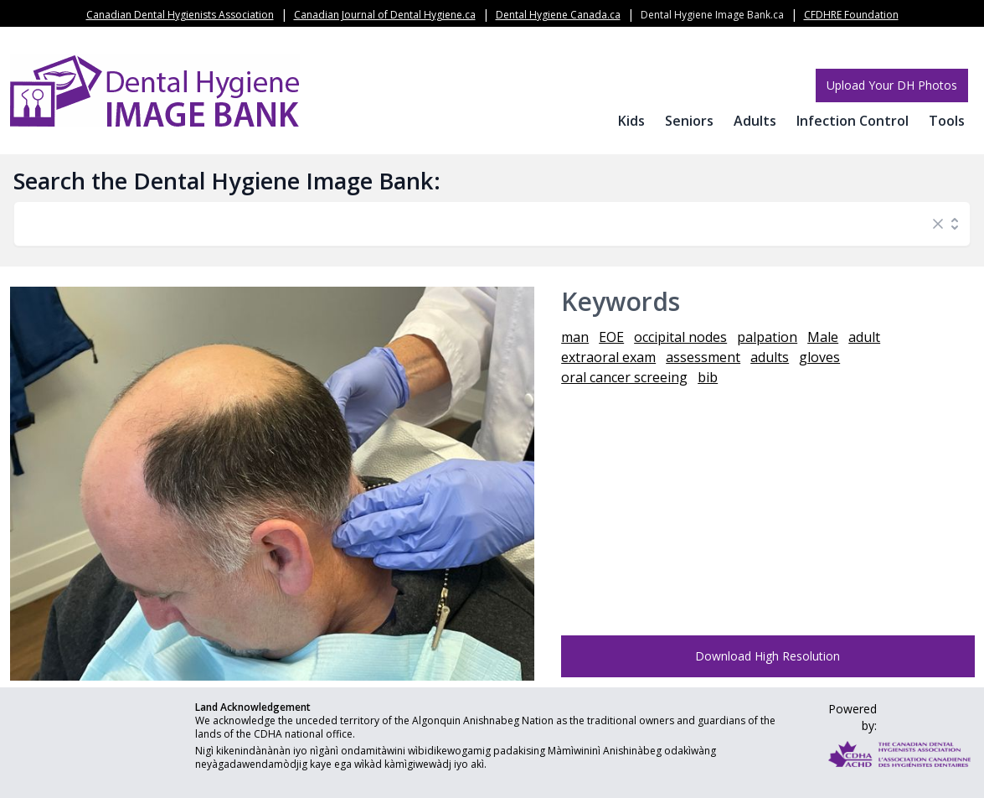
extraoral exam (608, 357)
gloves (819, 357)
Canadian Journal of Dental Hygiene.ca (385, 15)
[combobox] (475, 224)
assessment (703, 357)
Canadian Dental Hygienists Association (180, 15)
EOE (611, 337)
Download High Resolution (767, 656)
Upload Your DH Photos (892, 85)
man (575, 337)
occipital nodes (680, 337)
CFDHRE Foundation (851, 15)
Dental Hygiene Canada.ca (558, 15)
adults (769, 357)
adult (864, 337)
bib (708, 377)
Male (822, 337)
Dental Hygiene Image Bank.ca (712, 15)
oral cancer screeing (624, 377)
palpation (767, 337)
